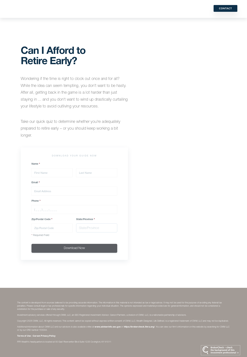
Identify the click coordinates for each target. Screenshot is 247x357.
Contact (225, 8)
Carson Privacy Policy (44, 336)
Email (35, 182)
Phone (36, 201)
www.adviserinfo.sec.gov (108, 327)
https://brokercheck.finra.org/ (139, 327)
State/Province (85, 219)
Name (35, 164)
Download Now (74, 248)
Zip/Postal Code (41, 219)
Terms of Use (24, 336)
